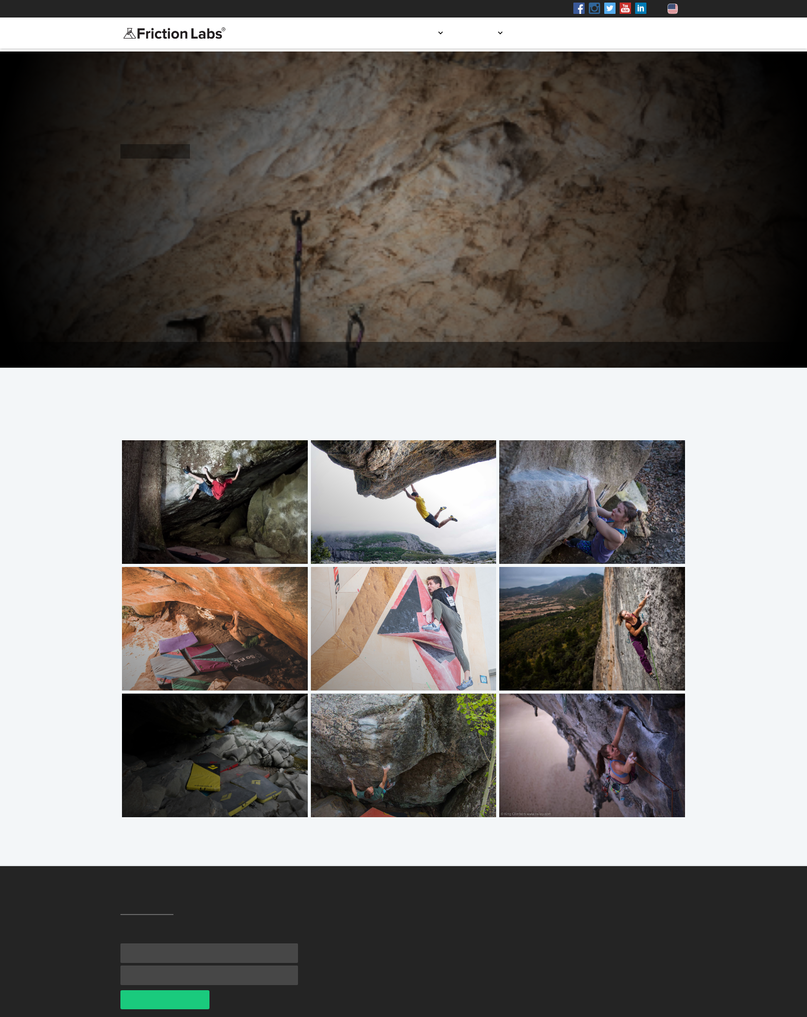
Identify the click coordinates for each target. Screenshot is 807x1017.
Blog (607, 33)
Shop (215, 8)
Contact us (656, 33)
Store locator (551, 33)
